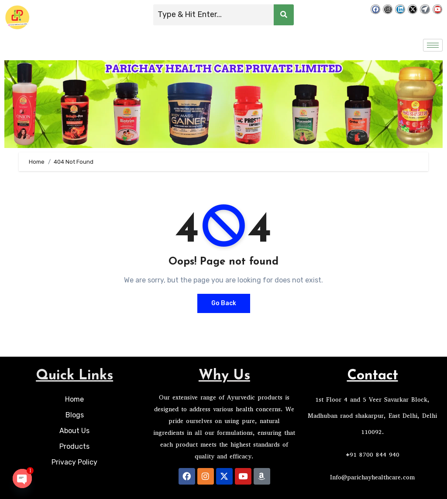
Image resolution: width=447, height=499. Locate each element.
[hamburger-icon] (433, 45)
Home (74, 399)
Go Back (223, 303)
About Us (74, 431)
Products (74, 446)
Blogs (74, 415)
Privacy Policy (74, 462)
